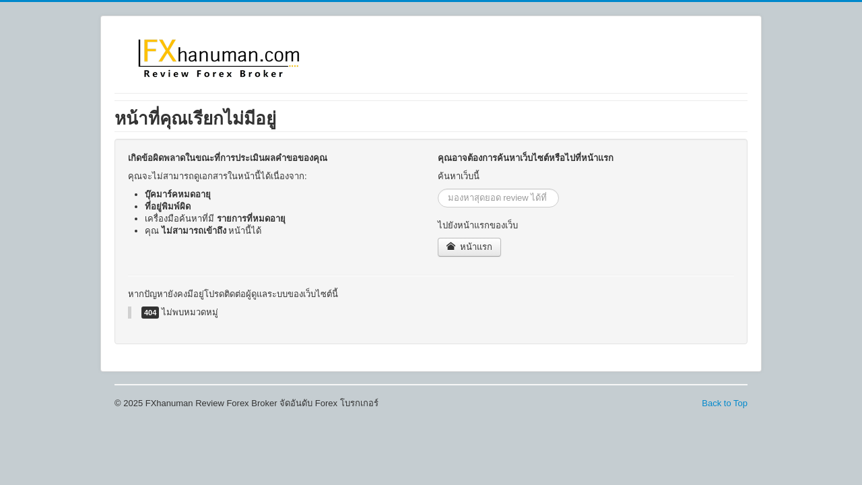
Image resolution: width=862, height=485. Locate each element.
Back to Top (725, 403)
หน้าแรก (469, 247)
